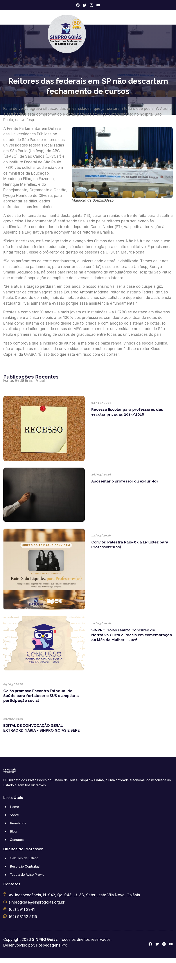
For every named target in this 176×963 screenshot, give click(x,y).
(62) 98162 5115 (23, 917)
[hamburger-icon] (168, 34)
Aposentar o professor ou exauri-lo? (124, 481)
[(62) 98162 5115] (5, 916)
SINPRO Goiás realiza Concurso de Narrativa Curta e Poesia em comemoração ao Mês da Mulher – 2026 (131, 635)
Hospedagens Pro (51, 945)
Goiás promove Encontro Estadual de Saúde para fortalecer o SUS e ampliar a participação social (41, 696)
